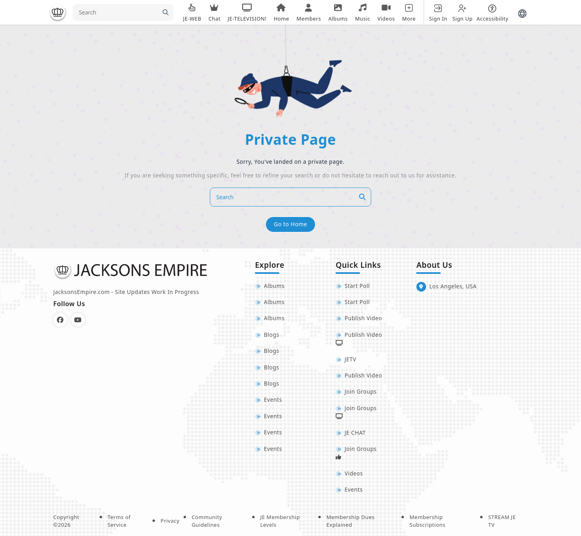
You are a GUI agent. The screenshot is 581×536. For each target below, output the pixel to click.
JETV (350, 359)
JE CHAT (355, 432)
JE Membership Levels (280, 520)
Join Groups (361, 391)
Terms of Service (119, 520)
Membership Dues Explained (350, 520)
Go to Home (290, 224)
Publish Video (363, 318)
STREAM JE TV (502, 520)
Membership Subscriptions (427, 520)
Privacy (170, 520)
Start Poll (357, 286)
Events (273, 399)
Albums (274, 286)
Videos (354, 473)
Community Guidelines (207, 520)
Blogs (271, 334)
